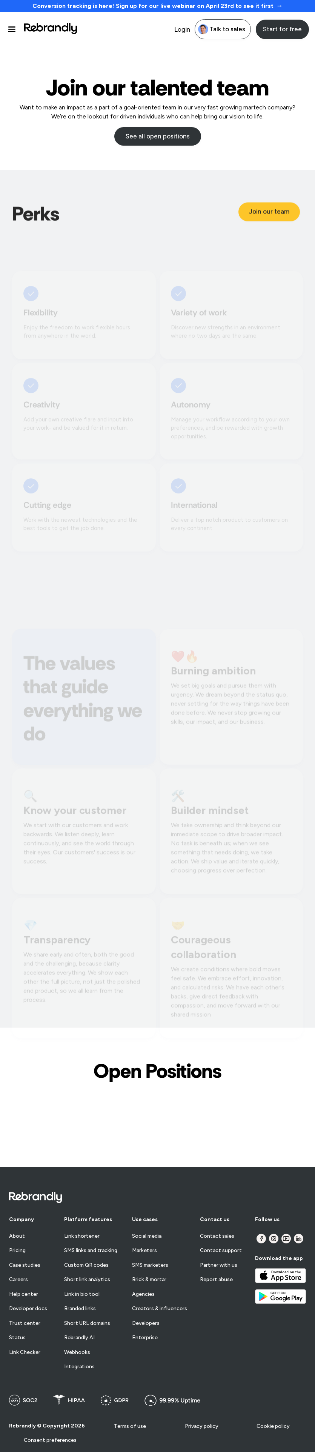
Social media (146, 1236)
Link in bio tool (82, 1294)
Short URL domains (87, 1323)
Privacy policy (201, 1426)
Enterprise (145, 1338)
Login (182, 29)
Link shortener (82, 1236)
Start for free (282, 29)
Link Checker (24, 1352)
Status (17, 1338)
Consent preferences (50, 1440)
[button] (15, 29)
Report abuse (216, 1280)
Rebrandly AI (79, 1338)
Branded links (80, 1309)
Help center (23, 1294)
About (17, 1236)
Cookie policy (273, 1426)
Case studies (24, 1265)
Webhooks (77, 1352)
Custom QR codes (86, 1265)
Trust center (24, 1323)
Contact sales (217, 1236)
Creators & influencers (159, 1309)
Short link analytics (87, 1280)
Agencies (143, 1294)
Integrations (79, 1367)
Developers (146, 1323)
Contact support (221, 1251)
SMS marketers (150, 1265)
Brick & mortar (149, 1280)
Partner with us (218, 1265)
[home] (50, 29)
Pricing (17, 1251)
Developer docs (28, 1309)
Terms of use (130, 1426)
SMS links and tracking (90, 1251)
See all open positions (158, 136)
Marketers (144, 1251)
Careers (18, 1280)
